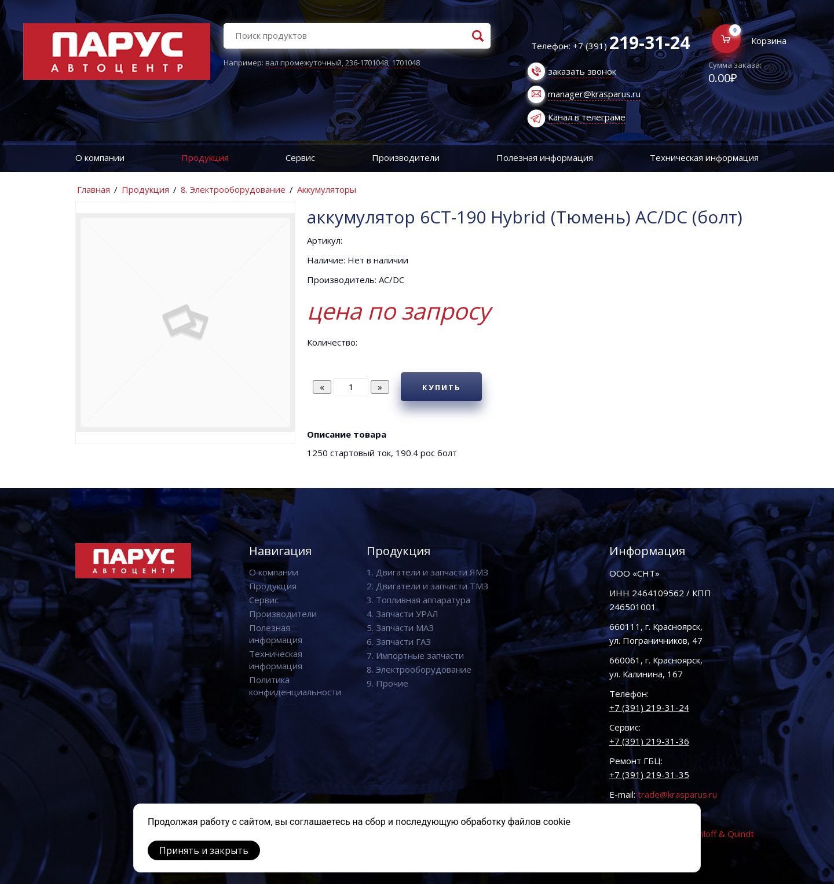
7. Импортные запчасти (415, 655)
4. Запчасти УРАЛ (402, 613)
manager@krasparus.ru (594, 94)
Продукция (205, 157)
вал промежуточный (303, 62)
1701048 (406, 62)
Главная (93, 189)
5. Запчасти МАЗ (400, 627)
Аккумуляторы (326, 189)
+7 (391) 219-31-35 (649, 774)
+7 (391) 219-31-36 (649, 741)
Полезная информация (544, 157)
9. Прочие (387, 683)
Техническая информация (704, 157)
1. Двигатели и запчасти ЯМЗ (427, 572)
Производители (406, 157)
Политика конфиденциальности (295, 686)
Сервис (300, 157)
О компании (100, 157)
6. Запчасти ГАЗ (399, 641)
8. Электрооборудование (233, 189)
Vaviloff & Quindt (720, 833)
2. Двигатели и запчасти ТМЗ (427, 586)
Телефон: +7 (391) (610, 46)
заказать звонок (582, 71)
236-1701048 (366, 62)
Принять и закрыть (203, 850)
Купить (441, 387)
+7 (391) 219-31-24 (649, 707)
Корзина (769, 40)
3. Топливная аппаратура (418, 600)
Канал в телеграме (587, 117)
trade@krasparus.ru (677, 794)
